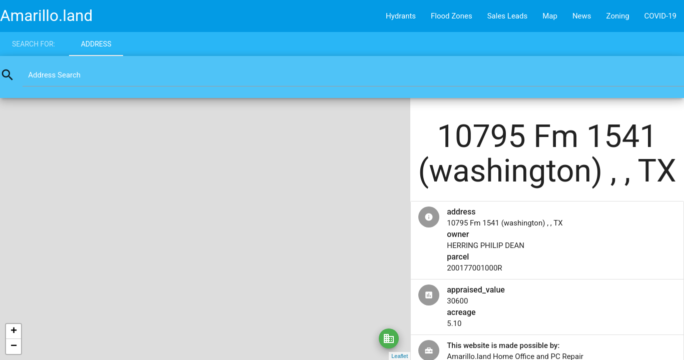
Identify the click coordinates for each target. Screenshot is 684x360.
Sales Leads (507, 16)
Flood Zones (451, 16)
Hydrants (401, 16)
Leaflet (399, 356)
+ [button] (14, 331)
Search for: (33, 44)
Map (549, 16)
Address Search (54, 75)
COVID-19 (660, 16)
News (581, 16)
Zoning (617, 16)
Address (96, 44)
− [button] (14, 346)
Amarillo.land (46, 15)
